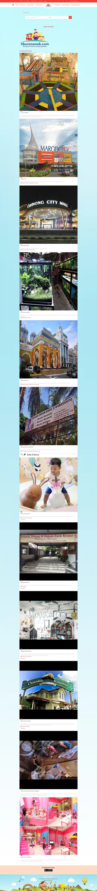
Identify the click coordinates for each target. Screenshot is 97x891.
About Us (21, 1)
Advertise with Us (34, 1)
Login (72, 1)
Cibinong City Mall (25, 249)
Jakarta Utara (37, 384)
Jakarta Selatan (29, 656)
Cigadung (24, 586)
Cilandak (24, 656)
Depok (39, 451)
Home (20, 12)
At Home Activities (30, 4)
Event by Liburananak (75, 4)
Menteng (24, 317)
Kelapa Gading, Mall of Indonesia (28, 384)
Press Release (27, 1)
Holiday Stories (39, 4)
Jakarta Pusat (29, 317)
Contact (45, 1)
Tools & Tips (57, 4)
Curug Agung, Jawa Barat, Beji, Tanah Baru (30, 451)
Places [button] (17, 4)
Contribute (40, 1)
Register (76, 1)
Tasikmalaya (27, 726)
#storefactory (23, 519)
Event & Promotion (65, 4)
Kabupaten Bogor (32, 249)
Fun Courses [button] (22, 4)
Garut (23, 726)
